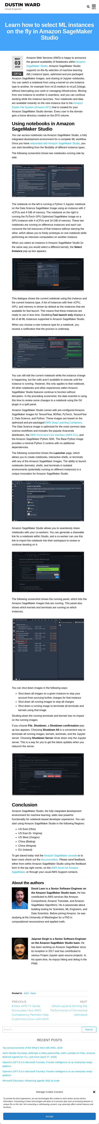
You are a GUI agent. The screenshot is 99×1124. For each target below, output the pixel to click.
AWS (26, 993)
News (33, 993)
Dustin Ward (22, 4)
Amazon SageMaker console (60, 855)
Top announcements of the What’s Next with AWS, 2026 (32, 1047)
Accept (49, 1116)
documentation (49, 859)
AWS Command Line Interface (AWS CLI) (54, 435)
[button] (94, 1092)
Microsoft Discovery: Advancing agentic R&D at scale (31, 1080)
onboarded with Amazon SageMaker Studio (55, 143)
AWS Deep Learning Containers (63, 422)
